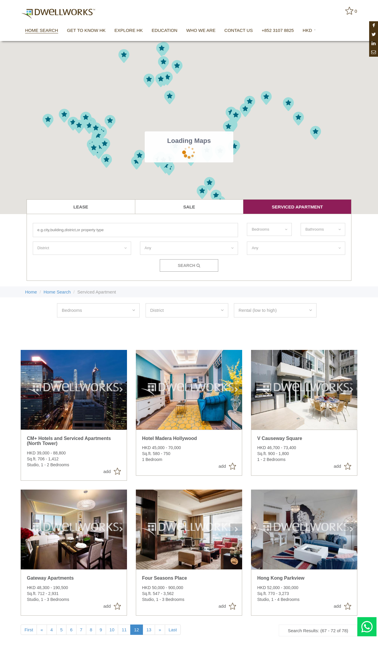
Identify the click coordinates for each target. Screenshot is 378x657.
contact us (238, 30)
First (29, 629)
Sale (189, 206)
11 (124, 629)
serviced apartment (297, 206)
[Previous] (42, 630)
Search (189, 265)
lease (81, 206)
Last (173, 629)
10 (112, 629)
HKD (309, 30)
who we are (201, 30)
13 (148, 629)
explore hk (129, 30)
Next (121, 390)
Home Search (57, 291)
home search (41, 30)
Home (31, 291)
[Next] (160, 630)
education (164, 30)
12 (136, 629)
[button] (288, 104)
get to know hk (86, 30)
